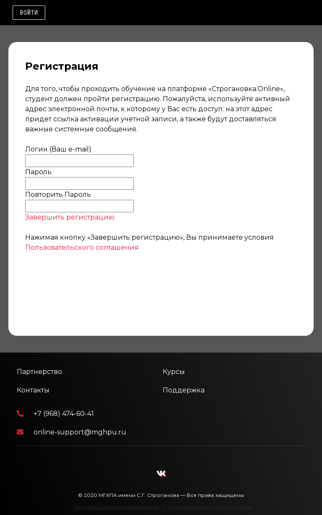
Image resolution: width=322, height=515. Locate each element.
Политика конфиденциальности (116, 507)
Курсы (174, 372)
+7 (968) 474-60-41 (55, 414)
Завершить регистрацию (69, 217)
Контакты (33, 390)
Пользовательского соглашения (82, 247)
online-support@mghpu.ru (71, 432)
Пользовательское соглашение (210, 507)
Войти (29, 12)
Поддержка (184, 390)
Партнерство (39, 372)
